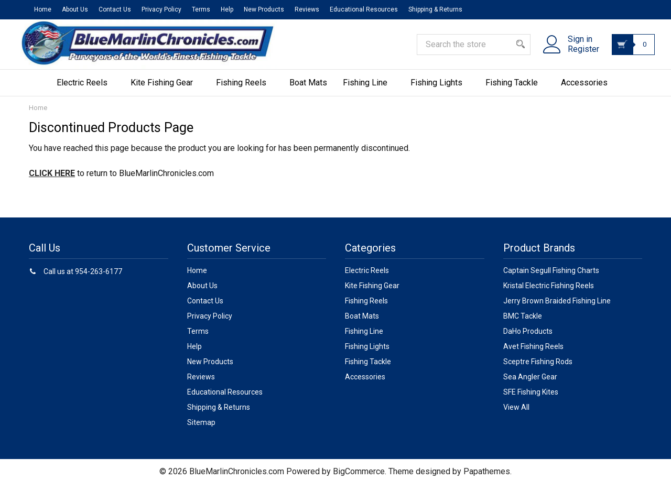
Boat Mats (308, 89)
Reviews (307, 9)
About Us (75, 9)
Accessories (588, 89)
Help (227, 9)
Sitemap (201, 429)
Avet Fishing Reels (533, 353)
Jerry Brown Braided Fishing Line (557, 307)
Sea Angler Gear (530, 383)
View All (516, 414)
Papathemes (486, 478)
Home (42, 9)
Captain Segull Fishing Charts (551, 277)
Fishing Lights (440, 89)
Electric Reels (86, 89)
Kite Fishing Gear (165, 89)
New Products (264, 9)
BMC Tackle (522, 322)
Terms (201, 9)
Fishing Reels (245, 89)
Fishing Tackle (515, 89)
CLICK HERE (52, 180)
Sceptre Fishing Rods (537, 368)
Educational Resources (364, 9)
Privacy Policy (161, 9)
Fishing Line (369, 89)
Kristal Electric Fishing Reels (548, 292)
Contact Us (115, 9)
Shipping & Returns (435, 9)
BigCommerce (359, 478)
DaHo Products (528, 338)
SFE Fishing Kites (530, 398)
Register (577, 54)
